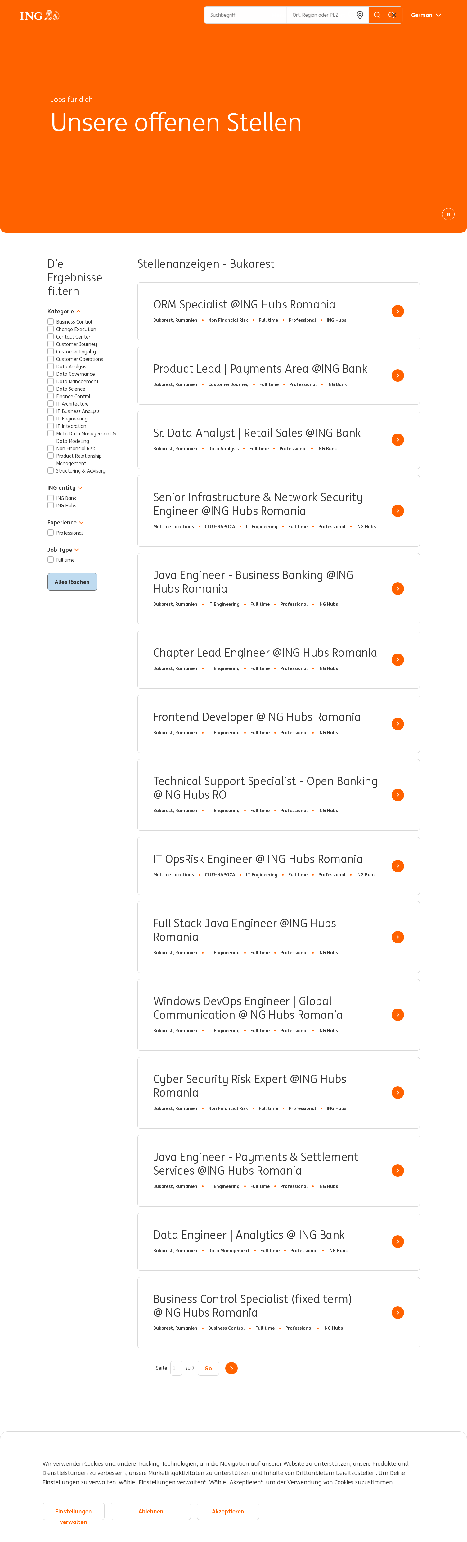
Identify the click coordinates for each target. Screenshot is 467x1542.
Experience (65, 522)
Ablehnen (151, 1511)
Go (208, 1368)
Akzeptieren (228, 1511)
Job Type (63, 549)
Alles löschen (72, 582)
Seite (161, 1368)
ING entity (65, 487)
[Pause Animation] (448, 214)
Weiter (231, 1368)
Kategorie (64, 311)
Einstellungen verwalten (73, 1514)
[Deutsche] (426, 15)
